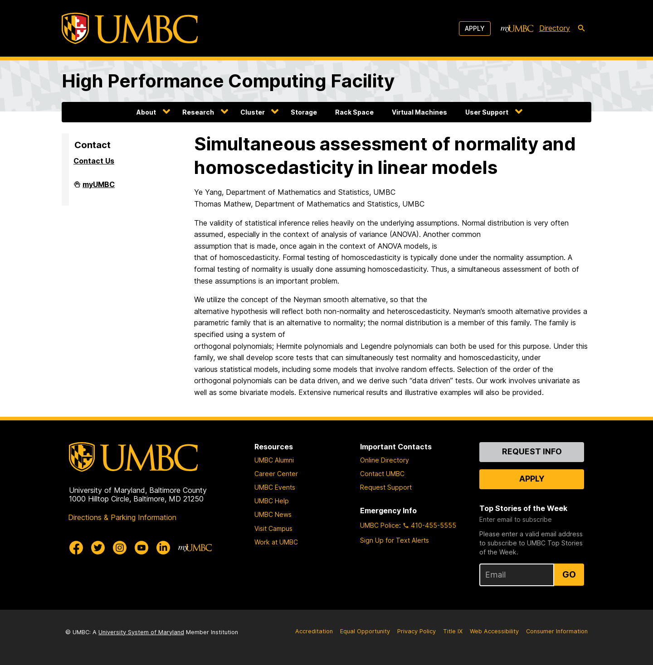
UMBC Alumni (274, 460)
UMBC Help (271, 501)
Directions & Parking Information (122, 517)
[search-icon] (581, 29)
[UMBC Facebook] (76, 548)
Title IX (453, 631)
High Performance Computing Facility (228, 81)
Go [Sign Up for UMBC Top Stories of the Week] (569, 574)
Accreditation (314, 631)
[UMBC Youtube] (141, 548)
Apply (475, 28)
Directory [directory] (554, 28)
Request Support (386, 487)
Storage (304, 112)
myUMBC (99, 188)
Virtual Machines (419, 112)
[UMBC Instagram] (120, 548)
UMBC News (273, 514)
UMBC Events (274, 487)
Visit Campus (273, 528)
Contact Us (93, 160)
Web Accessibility (494, 631)
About (146, 112)
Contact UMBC (382, 473)
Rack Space (354, 112)
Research (198, 112)
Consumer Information (557, 631)
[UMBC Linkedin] (163, 548)
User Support (486, 112)
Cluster (252, 112)
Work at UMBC (276, 542)
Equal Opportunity (365, 631)
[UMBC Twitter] (98, 548)
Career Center (276, 473)
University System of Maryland (141, 632)
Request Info (532, 451)
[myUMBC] (517, 29)
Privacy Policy (416, 631)
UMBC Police (379, 525)
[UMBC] (129, 28)
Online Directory (384, 460)
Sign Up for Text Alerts (394, 540)
